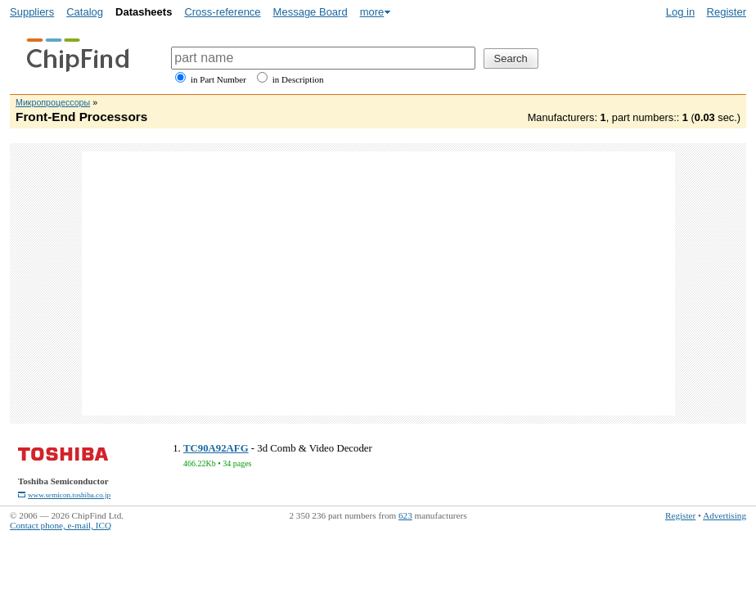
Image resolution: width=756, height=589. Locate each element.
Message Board (310, 12)
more (372, 12)
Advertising (724, 515)
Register (726, 12)
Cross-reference (222, 12)
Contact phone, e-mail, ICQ (60, 525)
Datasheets (143, 12)
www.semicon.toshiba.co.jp (69, 495)
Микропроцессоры (53, 102)
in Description (298, 79)
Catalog (84, 12)
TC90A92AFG (216, 448)
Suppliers (32, 12)
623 (405, 515)
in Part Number (218, 79)
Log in (680, 12)
